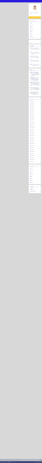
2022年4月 (32, 135)
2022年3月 (32, 137)
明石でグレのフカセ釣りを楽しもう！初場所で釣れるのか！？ (35, 65)
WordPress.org (33, 191)
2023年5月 (32, 113)
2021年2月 (32, 159)
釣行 (31, 35)
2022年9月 (32, 129)
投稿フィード (33, 189)
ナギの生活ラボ (21, 1)
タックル (32, 25)
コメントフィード (33, 190)
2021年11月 (33, 145)
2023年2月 (32, 119)
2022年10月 (33, 127)
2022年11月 (33, 125)
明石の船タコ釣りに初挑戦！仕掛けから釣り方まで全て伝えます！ (35, 83)
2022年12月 (33, 123)
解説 (31, 31)
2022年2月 (32, 139)
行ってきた (32, 29)
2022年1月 (32, 141)
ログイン (32, 188)
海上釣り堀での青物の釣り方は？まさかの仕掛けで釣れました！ (35, 61)
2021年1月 (32, 161)
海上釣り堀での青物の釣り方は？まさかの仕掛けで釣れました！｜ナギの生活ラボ (35, 89)
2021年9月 (32, 149)
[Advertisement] (14, 33)
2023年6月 (32, 111)
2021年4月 (32, 155)
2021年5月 (32, 153)
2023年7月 (32, 109)
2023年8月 (32, 107)
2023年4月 (32, 115)
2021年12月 (33, 143)
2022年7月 (32, 131)
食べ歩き (32, 37)
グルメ (32, 23)
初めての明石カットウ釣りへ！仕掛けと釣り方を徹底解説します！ (35, 57)
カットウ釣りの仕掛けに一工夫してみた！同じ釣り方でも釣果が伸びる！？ (35, 53)
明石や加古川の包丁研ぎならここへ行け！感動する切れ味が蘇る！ (35, 49)
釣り (31, 33)
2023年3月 (32, 117)
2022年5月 (32, 133)
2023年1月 (32, 121)
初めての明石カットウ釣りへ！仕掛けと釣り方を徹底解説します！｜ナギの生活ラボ (35, 80)
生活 (31, 27)
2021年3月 (32, 157)
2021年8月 (32, 151)
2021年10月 (33, 147)
